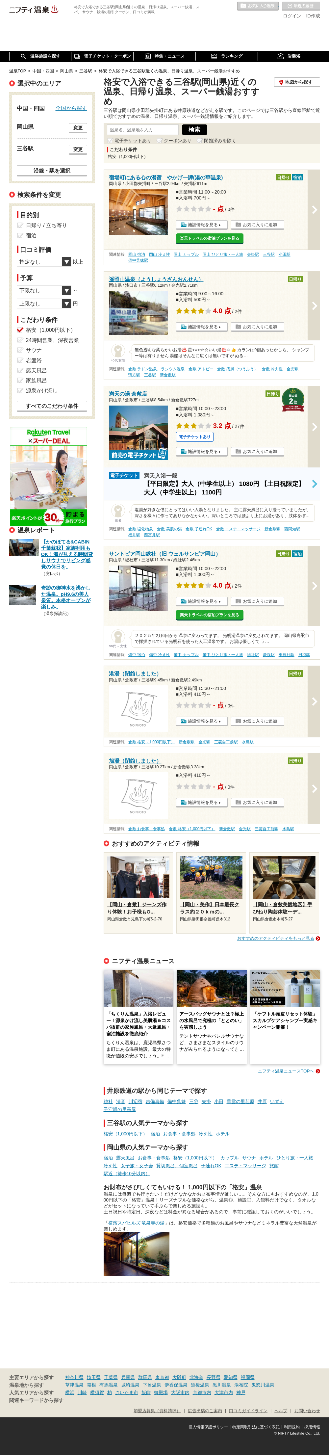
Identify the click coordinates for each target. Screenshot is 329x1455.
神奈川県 (74, 1377)
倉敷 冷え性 (272, 369)
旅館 (274, 1165)
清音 (120, 1101)
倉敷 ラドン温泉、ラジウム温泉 (156, 369)
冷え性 (206, 1133)
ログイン (292, 15)
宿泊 (155, 1133)
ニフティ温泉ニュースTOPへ (286, 1071)
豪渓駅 (269, 654)
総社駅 (253, 654)
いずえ (277, 1101)
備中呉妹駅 (138, 260)
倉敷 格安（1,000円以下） (151, 742)
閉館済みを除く (220, 140)
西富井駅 (152, 535)
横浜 (69, 1392)
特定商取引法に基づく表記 (256, 1427)
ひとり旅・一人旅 (294, 1157)
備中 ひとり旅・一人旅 (223, 654)
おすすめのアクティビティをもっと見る (275, 938)
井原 (262, 1101)
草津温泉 (74, 1385)
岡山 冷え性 (159, 254)
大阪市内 (180, 1392)
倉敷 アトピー (201, 369)
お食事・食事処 (179, 1133)
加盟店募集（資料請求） (157, 1411)
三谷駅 (269, 254)
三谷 (193, 1101)
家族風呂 (36, 380)
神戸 (240, 1392)
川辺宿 (135, 1101)
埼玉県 (94, 1377)
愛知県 (231, 1377)
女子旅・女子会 (137, 1165)
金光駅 (292, 369)
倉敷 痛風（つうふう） (237, 369)
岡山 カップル (186, 254)
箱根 (91, 1385)
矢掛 (206, 1101)
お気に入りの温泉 (258, 6)
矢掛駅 (253, 254)
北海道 (196, 1377)
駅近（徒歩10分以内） (127, 1173)
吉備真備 (155, 1101)
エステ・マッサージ (245, 1165)
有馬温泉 (108, 1385)
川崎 (82, 1392)
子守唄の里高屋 (120, 1109)
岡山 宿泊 (136, 254)
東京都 (162, 1377)
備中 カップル (186, 654)
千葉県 (111, 1377)
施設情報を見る (203, 224)
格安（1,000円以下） (125, 1133)
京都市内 (202, 1392)
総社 (108, 1101)
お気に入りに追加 (260, 224)
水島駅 (248, 742)
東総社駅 (286, 654)
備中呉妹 (176, 1101)
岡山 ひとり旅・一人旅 (223, 254)
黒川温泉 (222, 1385)
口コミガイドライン (248, 1411)
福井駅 (134, 535)
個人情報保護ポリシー (208, 1427)
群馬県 (145, 1377)
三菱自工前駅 (226, 742)
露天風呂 (125, 1157)
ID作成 (313, 15)
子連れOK (211, 1165)
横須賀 (97, 1392)
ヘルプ (280, 1411)
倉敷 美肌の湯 (169, 529)
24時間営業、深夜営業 (52, 340)
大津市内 (224, 1392)
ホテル (223, 1133)
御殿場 (161, 1392)
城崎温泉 (130, 1385)
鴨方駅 (134, 375)
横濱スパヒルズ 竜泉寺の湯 (136, 1223)
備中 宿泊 (136, 654)
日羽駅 (304, 654)
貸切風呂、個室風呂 (177, 1165)
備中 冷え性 (159, 654)
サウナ (249, 1157)
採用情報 (312, 1427)
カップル (229, 1157)
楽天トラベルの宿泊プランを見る (209, 238)
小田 (218, 1101)
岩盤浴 (34, 360)
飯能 (146, 1392)
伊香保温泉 (176, 1385)
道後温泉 (200, 1385)
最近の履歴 (301, 6)
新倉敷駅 (168, 375)
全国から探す (71, 108)
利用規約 (292, 1427)
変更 (78, 127)
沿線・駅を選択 (52, 170)
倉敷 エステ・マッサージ (238, 529)
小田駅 (285, 254)
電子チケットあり (132, 140)
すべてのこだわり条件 (52, 406)
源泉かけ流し (42, 390)
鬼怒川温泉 (262, 1385)
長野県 (213, 1377)
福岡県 (248, 1377)
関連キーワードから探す (36, 1400)
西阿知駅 (292, 529)
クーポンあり (177, 140)
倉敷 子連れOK (199, 529)
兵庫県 (128, 1377)
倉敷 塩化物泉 (140, 529)
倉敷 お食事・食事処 (146, 829)
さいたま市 (126, 1392)
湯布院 (241, 1385)
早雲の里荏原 (240, 1101)
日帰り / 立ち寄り (46, 225)
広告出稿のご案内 (205, 1411)
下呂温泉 (152, 1385)
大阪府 (179, 1377)
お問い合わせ (307, 1411)
